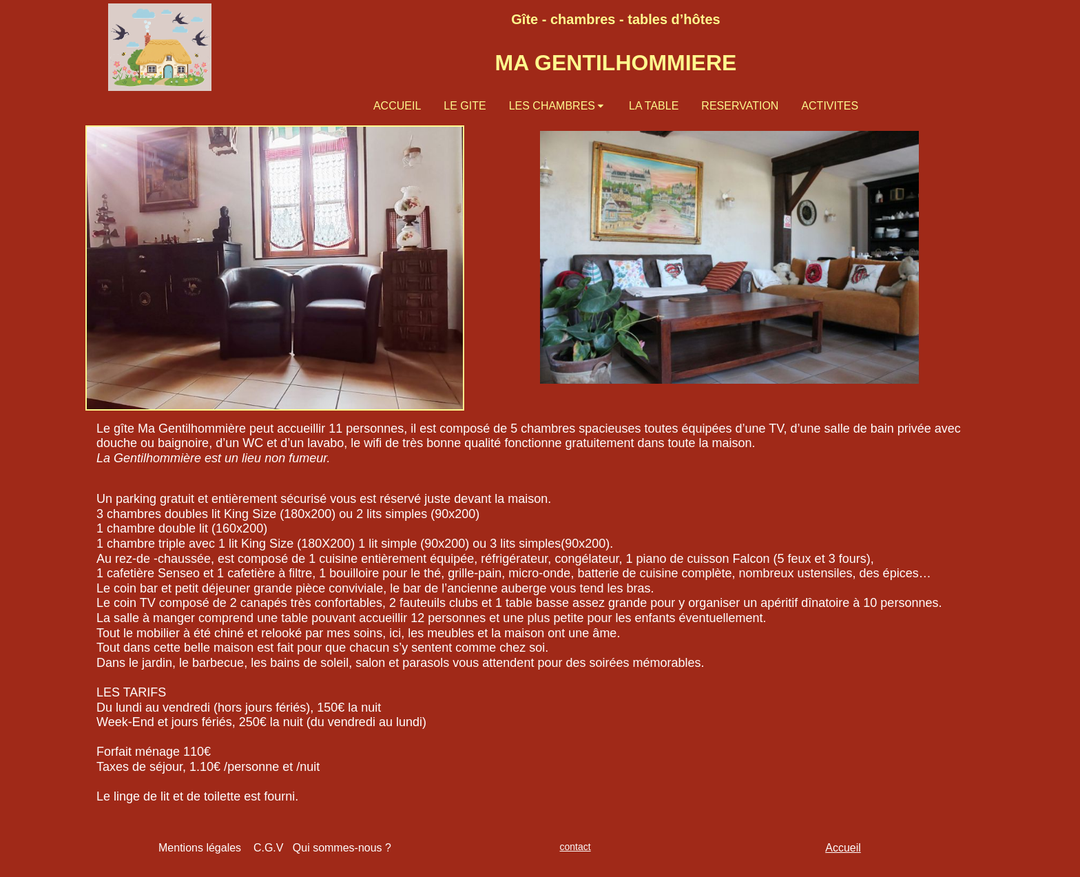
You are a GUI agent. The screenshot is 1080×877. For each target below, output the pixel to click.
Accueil (843, 848)
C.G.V (273, 848)
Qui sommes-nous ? (342, 848)
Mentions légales (199, 848)
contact (575, 846)
